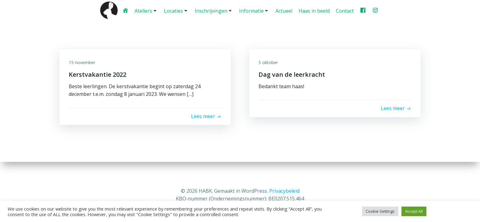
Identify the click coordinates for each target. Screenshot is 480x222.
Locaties (176, 10)
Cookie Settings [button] (380, 211)
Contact (345, 10)
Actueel (283, 10)
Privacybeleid (284, 190)
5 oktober (268, 62)
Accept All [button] (414, 211)
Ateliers (146, 10)
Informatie (254, 10)
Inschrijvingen (214, 10)
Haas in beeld (314, 10)
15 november (82, 62)
